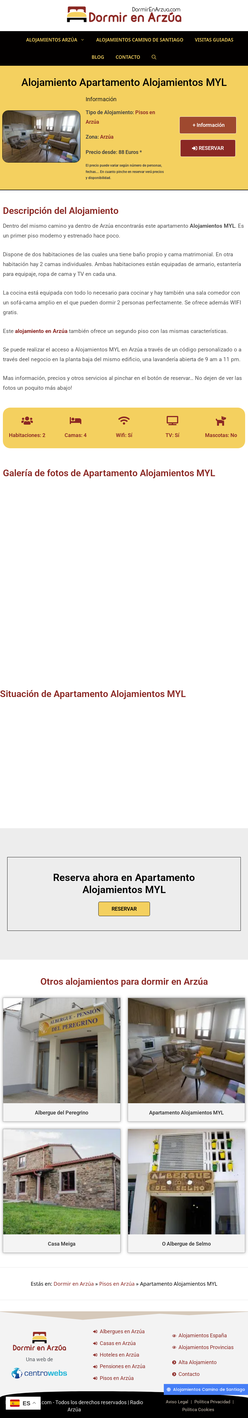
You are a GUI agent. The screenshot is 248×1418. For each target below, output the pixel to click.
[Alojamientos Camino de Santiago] (206, 1389)
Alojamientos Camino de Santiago (139, 40)
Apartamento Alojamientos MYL (186, 1113)
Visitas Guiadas (214, 40)
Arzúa (107, 137)
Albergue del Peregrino (61, 1113)
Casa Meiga (62, 1244)
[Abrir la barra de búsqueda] (154, 57)
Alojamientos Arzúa (58, 39)
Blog (98, 57)
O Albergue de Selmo (186, 1244)
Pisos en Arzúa (117, 1283)
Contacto (128, 57)
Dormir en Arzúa (74, 1283)
